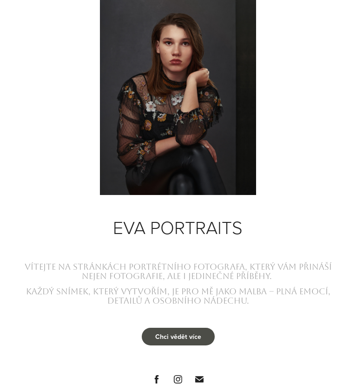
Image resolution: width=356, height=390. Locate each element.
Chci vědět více (178, 336)
